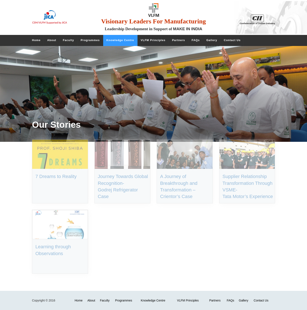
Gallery (243, 300)
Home (79, 300)
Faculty (105, 300)
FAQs (230, 300)
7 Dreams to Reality (56, 171)
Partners (214, 300)
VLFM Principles (188, 300)
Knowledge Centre (153, 300)
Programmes (123, 300)
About (91, 300)
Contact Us (261, 300)
